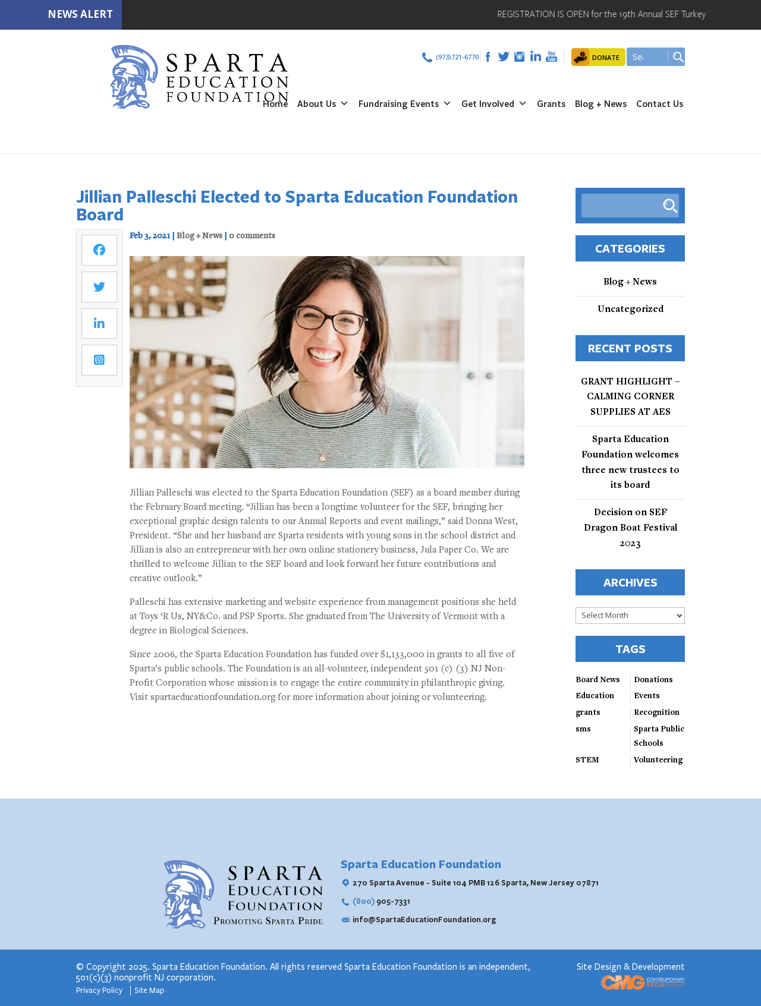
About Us (323, 103)
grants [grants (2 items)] (588, 713)
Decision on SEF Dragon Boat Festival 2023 (630, 528)
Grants (551, 103)
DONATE (606, 57)
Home (275, 103)
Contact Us (659, 103)
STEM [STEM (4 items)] (587, 760)
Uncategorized (630, 309)
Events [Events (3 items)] (647, 696)
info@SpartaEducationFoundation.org (424, 919)
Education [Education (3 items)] (595, 696)
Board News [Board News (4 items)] (598, 680)
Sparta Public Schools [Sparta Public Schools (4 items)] (659, 737)
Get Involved (494, 103)
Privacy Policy (100, 990)
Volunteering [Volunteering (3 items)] (658, 760)
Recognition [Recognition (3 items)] (657, 713)
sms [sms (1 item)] (583, 730)
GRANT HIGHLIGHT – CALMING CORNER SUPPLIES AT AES (630, 397)
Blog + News (601, 103)
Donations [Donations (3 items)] (653, 680)
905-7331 (381, 900)
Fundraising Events (405, 103)
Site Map (149, 990)
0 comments (252, 236)
